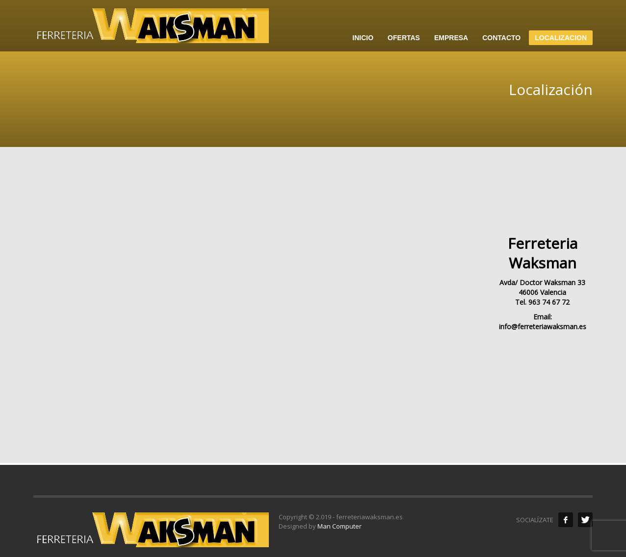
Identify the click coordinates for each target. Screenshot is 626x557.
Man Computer (339, 526)
